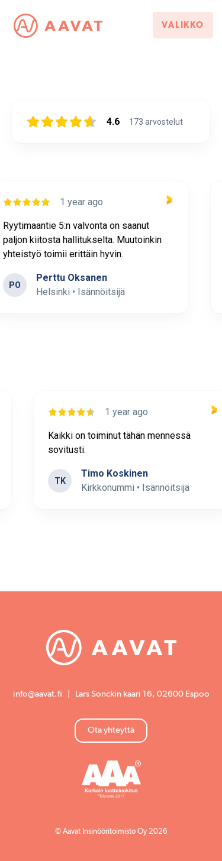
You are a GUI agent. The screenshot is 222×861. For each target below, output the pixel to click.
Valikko (183, 25)
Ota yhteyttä (111, 730)
